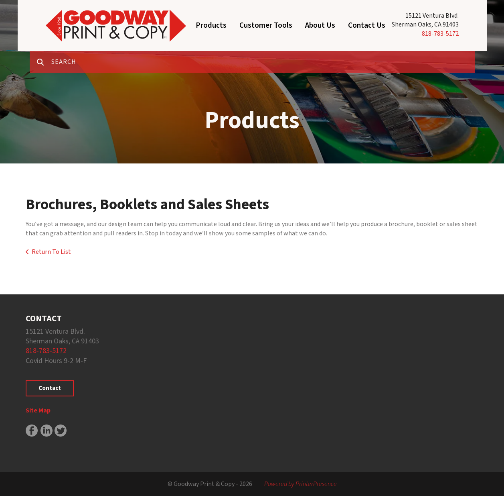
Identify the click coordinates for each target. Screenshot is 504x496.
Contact (49, 388)
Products (211, 25)
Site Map (38, 410)
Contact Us (366, 25)
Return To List (51, 251)
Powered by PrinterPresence (300, 484)
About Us (320, 25)
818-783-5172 (440, 33)
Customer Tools (265, 25)
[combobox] (263, 62)
